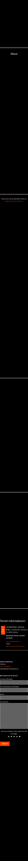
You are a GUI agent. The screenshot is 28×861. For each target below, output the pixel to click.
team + (21, 201)
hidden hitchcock (13, 201)
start (6, 201)
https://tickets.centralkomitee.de (15, 646)
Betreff (14, 696)
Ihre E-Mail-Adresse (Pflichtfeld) (14, 688)
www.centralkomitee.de (13, 641)
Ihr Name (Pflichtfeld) (14, 680)
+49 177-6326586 (5, 666)
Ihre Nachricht (14, 715)
